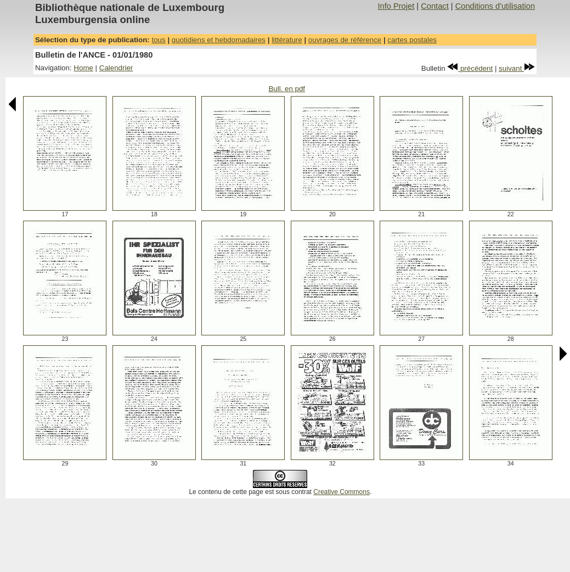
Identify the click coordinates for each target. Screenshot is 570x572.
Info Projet (395, 6)
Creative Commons (341, 492)
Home (83, 68)
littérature (287, 40)
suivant (517, 68)
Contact (435, 6)
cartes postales (412, 40)
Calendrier (116, 68)
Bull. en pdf (286, 89)
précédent (470, 68)
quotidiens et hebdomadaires (219, 40)
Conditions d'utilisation (495, 6)
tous (158, 40)
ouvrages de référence (344, 40)
